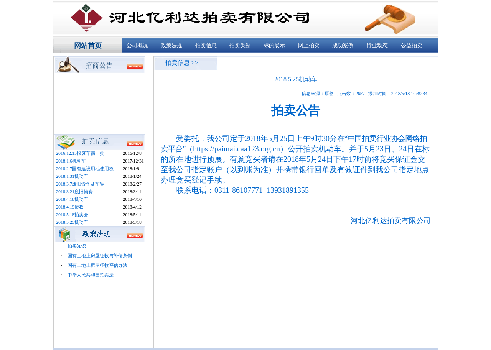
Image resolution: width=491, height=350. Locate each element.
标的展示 (274, 45)
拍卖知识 (77, 246)
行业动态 (377, 45)
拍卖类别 (240, 45)
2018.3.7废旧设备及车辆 (80, 184)
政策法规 (171, 45)
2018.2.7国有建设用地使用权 (85, 168)
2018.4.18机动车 (72, 199)
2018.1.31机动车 (72, 176)
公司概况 (137, 45)
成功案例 (343, 45)
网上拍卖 (309, 45)
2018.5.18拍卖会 (72, 214)
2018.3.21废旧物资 (74, 191)
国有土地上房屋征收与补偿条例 (100, 255)
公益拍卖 (411, 45)
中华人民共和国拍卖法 (91, 275)
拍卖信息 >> (181, 62)
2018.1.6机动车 (71, 161)
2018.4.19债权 (70, 207)
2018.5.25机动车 (72, 222)
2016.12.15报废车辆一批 (80, 153)
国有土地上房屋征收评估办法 (97, 265)
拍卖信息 (206, 45)
